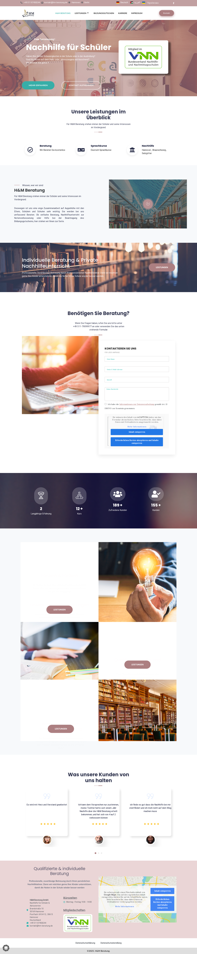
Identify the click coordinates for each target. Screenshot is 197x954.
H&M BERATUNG (63, 13)
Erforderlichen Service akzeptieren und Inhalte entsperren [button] (162, 903)
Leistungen (82, 13)
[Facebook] (174, 3)
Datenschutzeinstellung (111, 943)
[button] (95, 853)
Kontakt (166, 13)
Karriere (122, 13)
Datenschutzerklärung (85, 943)
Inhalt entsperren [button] (162, 891)
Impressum (136, 13)
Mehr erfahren (38, 85)
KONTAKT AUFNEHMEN (81, 85)
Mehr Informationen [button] (124, 906)
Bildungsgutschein (104, 13)
